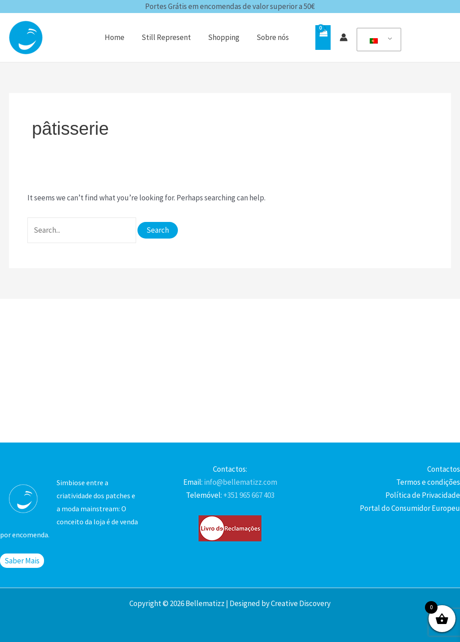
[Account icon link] (344, 37)
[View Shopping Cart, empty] (323, 37)
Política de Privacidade (422, 495)
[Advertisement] (230, 371)
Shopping (226, 37)
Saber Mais (22, 561)
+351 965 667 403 (248, 495)
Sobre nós (273, 37)
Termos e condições (428, 482)
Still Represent (170, 37)
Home (121, 37)
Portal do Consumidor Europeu (410, 508)
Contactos (443, 469)
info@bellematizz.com (240, 482)
